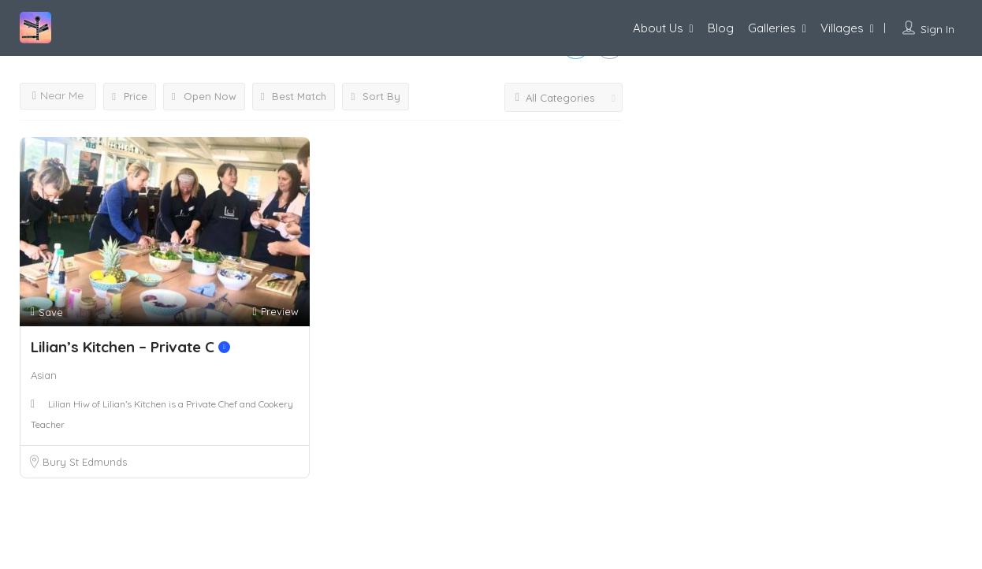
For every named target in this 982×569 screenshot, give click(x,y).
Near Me (58, 95)
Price (129, 96)
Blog (721, 27)
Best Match (294, 96)
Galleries (772, 27)
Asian (44, 375)
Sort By (375, 96)
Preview (275, 312)
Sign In (937, 29)
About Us (658, 27)
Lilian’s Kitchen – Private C (130, 346)
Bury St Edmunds (85, 462)
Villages (842, 27)
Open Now (204, 96)
